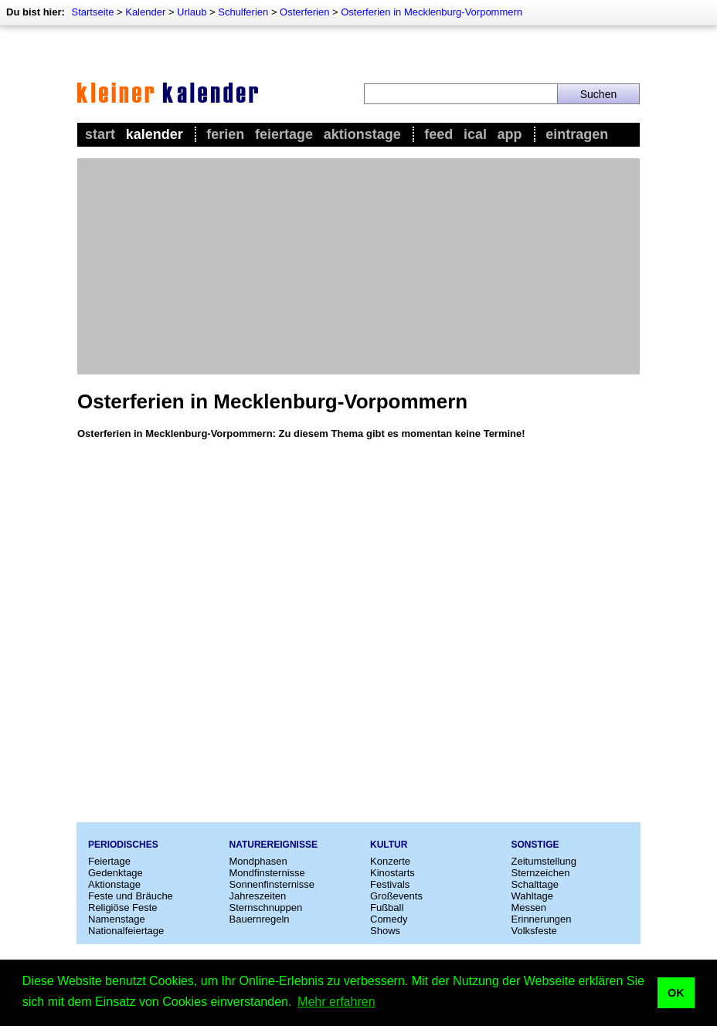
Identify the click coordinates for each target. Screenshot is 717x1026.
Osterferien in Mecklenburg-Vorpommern (431, 12)
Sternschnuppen (266, 907)
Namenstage (116, 919)
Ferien (225, 134)
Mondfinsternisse (267, 873)
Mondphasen (258, 861)
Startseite (92, 12)
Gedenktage (115, 873)
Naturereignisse (273, 844)
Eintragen (576, 134)
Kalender (145, 12)
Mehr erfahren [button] (336, 1001)
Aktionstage (362, 134)
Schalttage (535, 884)
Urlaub (191, 12)
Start (100, 134)
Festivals (389, 884)
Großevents (396, 896)
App (510, 134)
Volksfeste (534, 930)
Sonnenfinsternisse (272, 884)
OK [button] (676, 993)
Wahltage (532, 896)
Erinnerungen (541, 919)
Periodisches (123, 844)
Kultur (388, 844)
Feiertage (284, 134)
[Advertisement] (358, 266)
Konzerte (390, 861)
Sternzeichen (540, 873)
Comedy (388, 919)
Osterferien (304, 12)
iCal (475, 134)
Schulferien (243, 12)
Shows (385, 930)
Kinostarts (392, 873)
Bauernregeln (259, 919)
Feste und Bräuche (130, 896)
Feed (438, 134)
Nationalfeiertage (126, 930)
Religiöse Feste (123, 907)
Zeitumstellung (544, 861)
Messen (529, 907)
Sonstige (535, 844)
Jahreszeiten (258, 896)
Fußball (386, 907)
